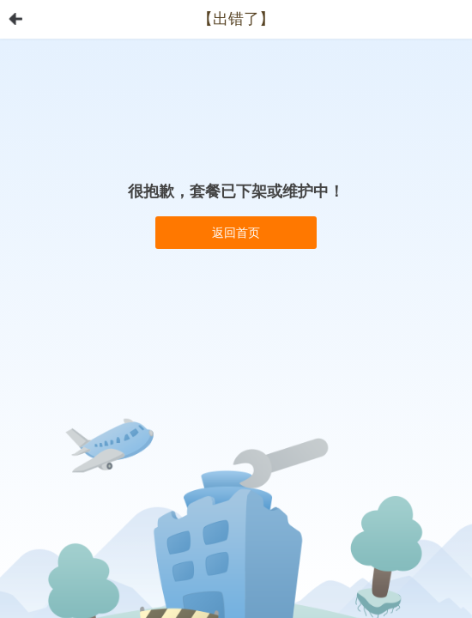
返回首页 (236, 232)
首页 (15, 19)
